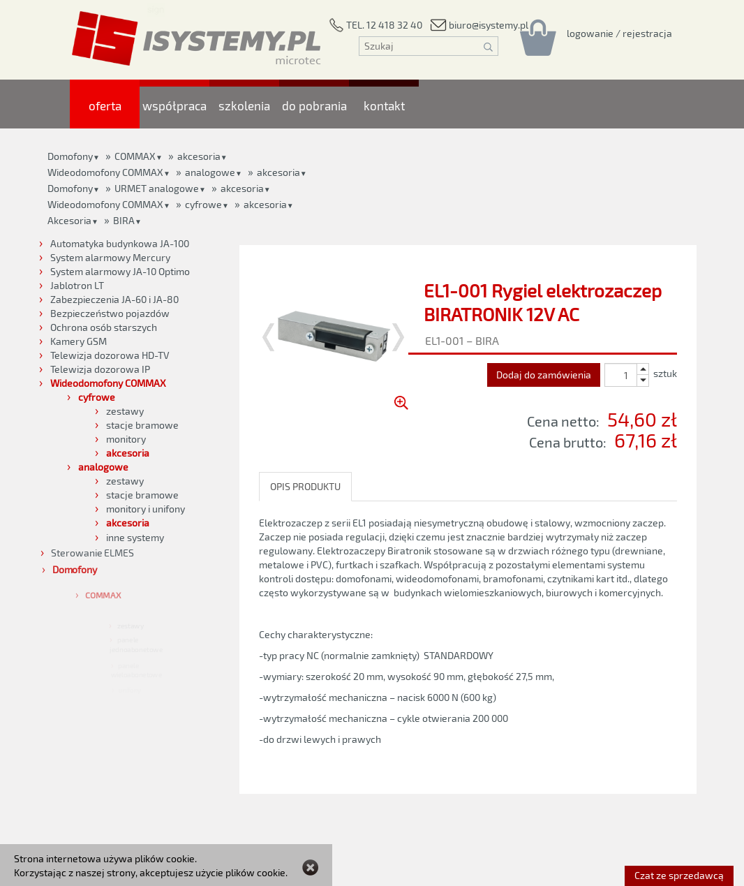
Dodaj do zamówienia (543, 375)
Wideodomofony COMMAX (105, 172)
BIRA (124, 220)
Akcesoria (69, 220)
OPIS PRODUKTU (305, 486)
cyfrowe (203, 204)
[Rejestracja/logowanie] (619, 32)
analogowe (210, 172)
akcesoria (278, 172)
